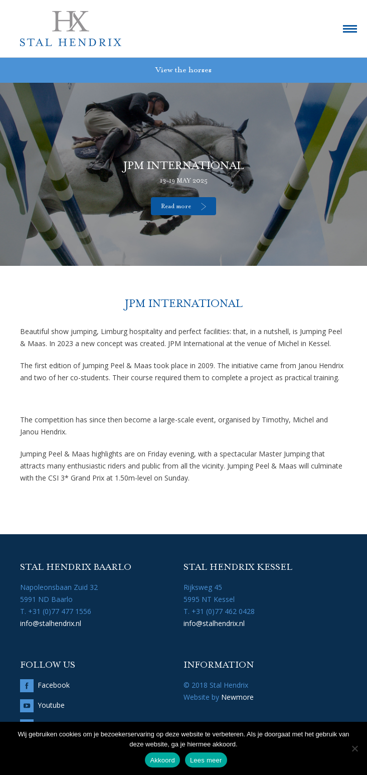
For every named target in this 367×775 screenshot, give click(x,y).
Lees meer (206, 760)
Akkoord (162, 760)
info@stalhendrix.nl (50, 623)
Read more (176, 206)
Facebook (54, 685)
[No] (354, 748)
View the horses (183, 70)
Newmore (237, 697)
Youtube (51, 705)
